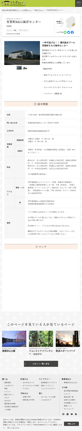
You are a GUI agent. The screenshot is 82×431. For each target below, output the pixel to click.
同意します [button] (71, 424)
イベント (7, 391)
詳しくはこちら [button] (13, 428)
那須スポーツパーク (65, 351)
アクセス (26, 391)
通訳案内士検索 (10, 403)
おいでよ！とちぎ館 (48, 400)
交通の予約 (27, 400)
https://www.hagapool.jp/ (37, 131)
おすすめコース (28, 382)
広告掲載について (70, 406)
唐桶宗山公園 (8, 351)
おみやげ (7, 400)
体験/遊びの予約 (29, 403)
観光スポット (39, 10)
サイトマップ (69, 412)
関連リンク (68, 409)
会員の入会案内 (70, 403)
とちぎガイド (9, 385)
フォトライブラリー (48, 391)
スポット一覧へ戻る (41, 364)
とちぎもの (45, 403)
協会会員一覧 (69, 400)
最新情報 (7, 382)
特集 (6, 388)
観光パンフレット (48, 388)
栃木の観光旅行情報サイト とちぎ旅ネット (17, 10)
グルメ (6, 397)
